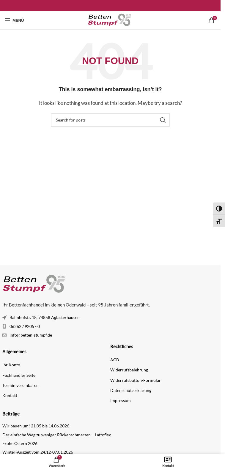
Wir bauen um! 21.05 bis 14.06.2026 (35, 425)
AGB (114, 359)
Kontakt (9, 395)
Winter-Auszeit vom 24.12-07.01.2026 (37, 452)
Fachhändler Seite (18, 375)
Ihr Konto (11, 364)
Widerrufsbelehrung (129, 369)
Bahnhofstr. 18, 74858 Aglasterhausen (45, 317)
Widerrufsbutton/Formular (135, 380)
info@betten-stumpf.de (31, 334)
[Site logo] (110, 19)
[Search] (110, 120)
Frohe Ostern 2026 (19, 443)
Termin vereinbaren (20, 385)
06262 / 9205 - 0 (25, 326)
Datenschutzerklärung (130, 390)
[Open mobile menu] (14, 20)
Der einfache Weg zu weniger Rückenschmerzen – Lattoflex (56, 434)
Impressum (120, 400)
